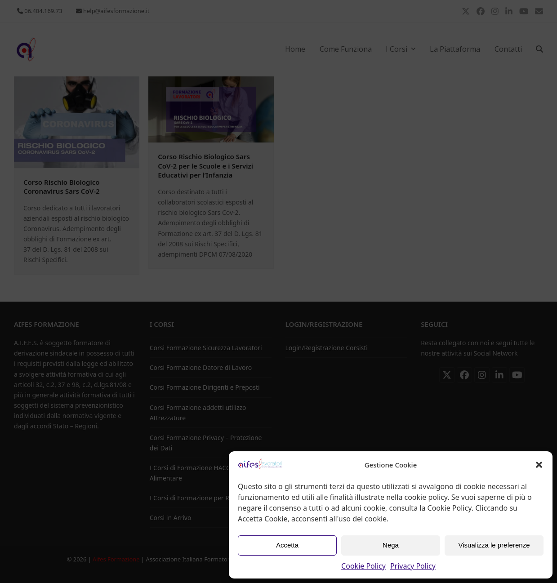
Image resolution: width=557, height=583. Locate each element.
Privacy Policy (413, 566)
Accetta (287, 545)
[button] (539, 464)
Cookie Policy (363, 566)
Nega (391, 545)
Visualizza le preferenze (494, 545)
